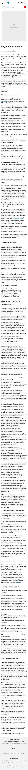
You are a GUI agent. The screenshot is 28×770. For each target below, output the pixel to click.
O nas (24, 743)
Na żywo (17, 760)
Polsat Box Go (6, 751)
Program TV (23, 760)
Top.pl (22, 765)
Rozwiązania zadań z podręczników (12, 767)
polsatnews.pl (5, 43)
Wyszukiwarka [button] (25, 2)
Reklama (22, 741)
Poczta (7, 760)
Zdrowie (13, 765)
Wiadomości (13, 751)
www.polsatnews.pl (5, 101)
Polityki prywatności (22, 85)
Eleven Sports (6, 753)
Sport (19, 751)
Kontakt (11, 739)
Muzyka (22, 767)
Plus (18, 753)
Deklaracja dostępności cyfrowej (11, 741)
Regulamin (16, 739)
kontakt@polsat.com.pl (6, 77)
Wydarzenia (15, 763)
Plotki (9, 763)
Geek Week (13, 753)
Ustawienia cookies (6, 743)
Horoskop (4, 763)
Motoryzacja (7, 765)
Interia (3, 760)
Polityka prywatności (17, 743)
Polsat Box (22, 753)
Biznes (24, 763)
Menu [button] (3, 3)
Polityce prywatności (17, 582)
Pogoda (23, 751)
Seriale (18, 765)
